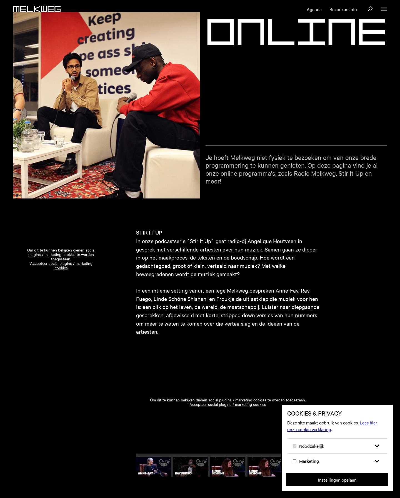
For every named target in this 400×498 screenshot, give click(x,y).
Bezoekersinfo (343, 9)
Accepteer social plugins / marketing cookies (61, 272)
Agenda (314, 9)
